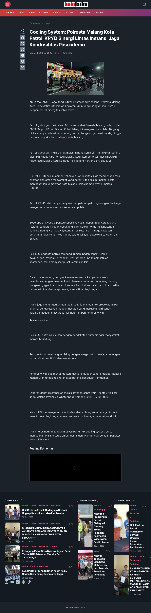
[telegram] (22, 55)
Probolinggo (100, 509)
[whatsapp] (22, 49)
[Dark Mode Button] (144, 4)
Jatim (33, 505)
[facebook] (22, 37)
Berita (25, 505)
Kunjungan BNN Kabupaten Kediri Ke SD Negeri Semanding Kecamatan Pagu (44, 572)
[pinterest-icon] (23, 582)
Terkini (54, 546)
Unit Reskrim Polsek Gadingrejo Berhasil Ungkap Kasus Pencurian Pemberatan (44, 512)
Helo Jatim (80, 607)
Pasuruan (43, 505)
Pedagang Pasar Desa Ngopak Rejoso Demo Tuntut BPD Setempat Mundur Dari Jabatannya (46, 554)
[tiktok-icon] (29, 582)
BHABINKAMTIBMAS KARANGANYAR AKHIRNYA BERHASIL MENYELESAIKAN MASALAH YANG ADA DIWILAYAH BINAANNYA (44, 533)
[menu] (8, 4)
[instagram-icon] (6, 582)
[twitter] (22, 43)
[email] (22, 67)
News (96, 505)
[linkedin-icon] (18, 582)
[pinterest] (22, 61)
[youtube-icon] (12, 582)
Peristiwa (55, 505)
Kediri (33, 566)
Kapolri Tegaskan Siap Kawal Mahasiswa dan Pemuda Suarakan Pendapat (101, 565)
